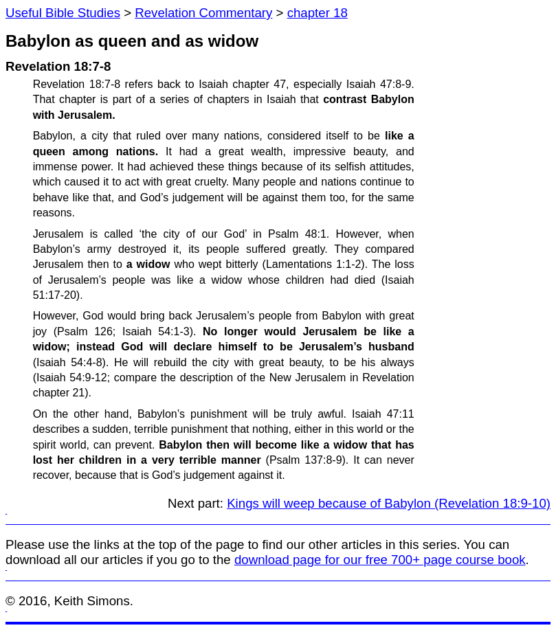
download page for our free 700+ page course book (380, 559)
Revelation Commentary (203, 12)
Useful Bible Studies (62, 12)
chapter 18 (317, 12)
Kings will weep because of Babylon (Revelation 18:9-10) (389, 503)
